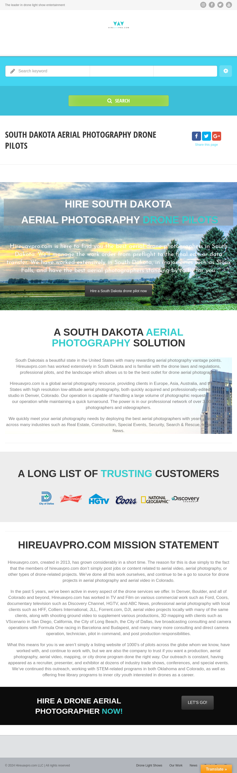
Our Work (176, 765)
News (194, 765)
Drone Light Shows (150, 765)
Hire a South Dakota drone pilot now (118, 291)
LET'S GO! (197, 702)
